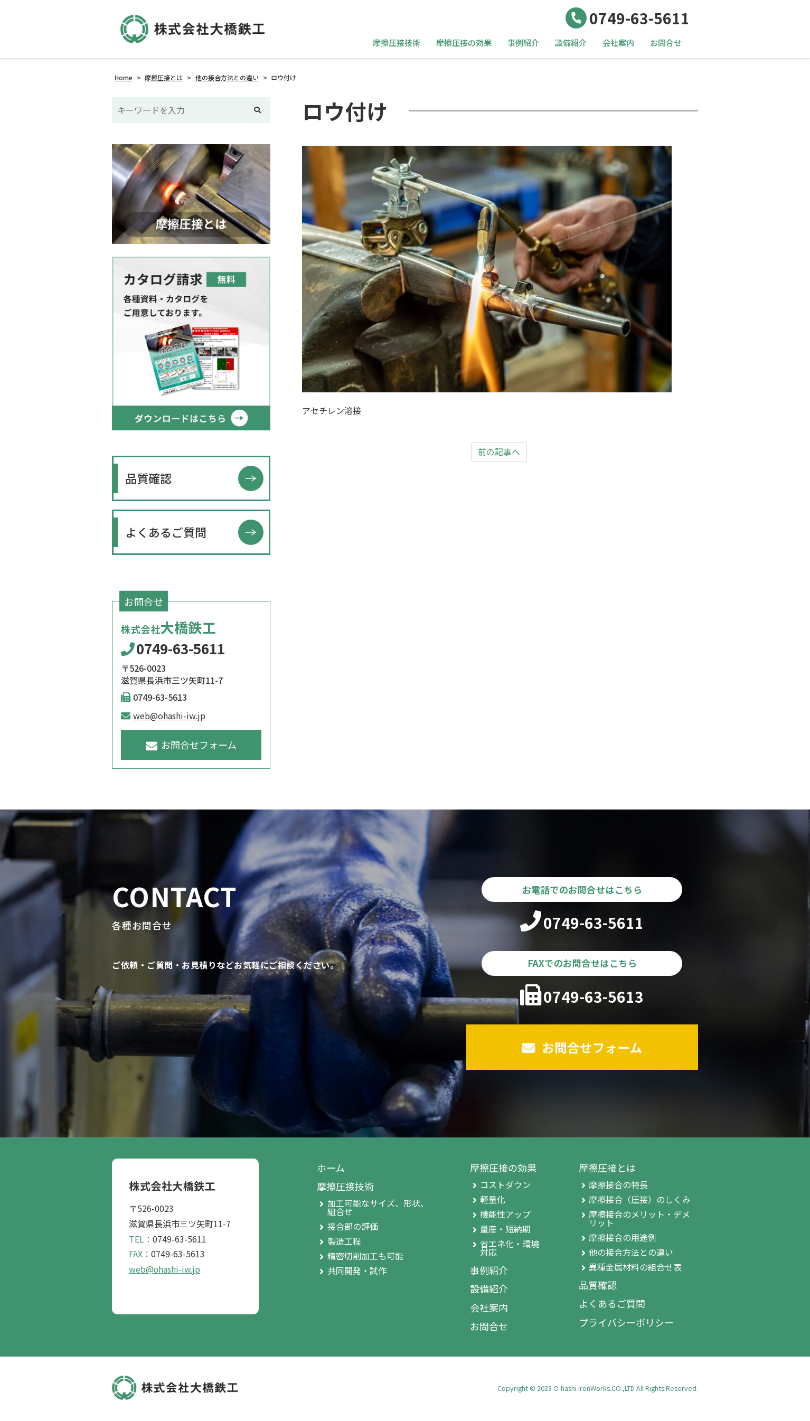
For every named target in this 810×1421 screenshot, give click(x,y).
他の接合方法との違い (631, 1254)
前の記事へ (499, 452)
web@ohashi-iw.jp (163, 715)
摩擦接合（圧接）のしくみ (640, 1201)
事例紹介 (523, 42)
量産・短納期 (505, 1231)
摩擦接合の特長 (618, 1186)
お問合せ (666, 42)
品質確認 (148, 477)
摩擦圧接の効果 (464, 42)
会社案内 (618, 42)
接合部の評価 (352, 1228)
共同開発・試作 (357, 1272)
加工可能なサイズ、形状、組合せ (378, 1209)
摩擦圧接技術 (396, 42)
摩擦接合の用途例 (622, 1239)
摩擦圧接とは (607, 1170)
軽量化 (492, 1201)
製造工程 (344, 1243)
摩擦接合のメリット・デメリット (639, 1220)
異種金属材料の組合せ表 (635, 1269)
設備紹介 (571, 42)
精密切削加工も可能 (365, 1257)
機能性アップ (505, 1216)
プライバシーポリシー (626, 1324)
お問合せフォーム (191, 745)
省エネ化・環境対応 (509, 1249)
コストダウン (505, 1186)
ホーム (331, 1170)
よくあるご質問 (165, 531)
